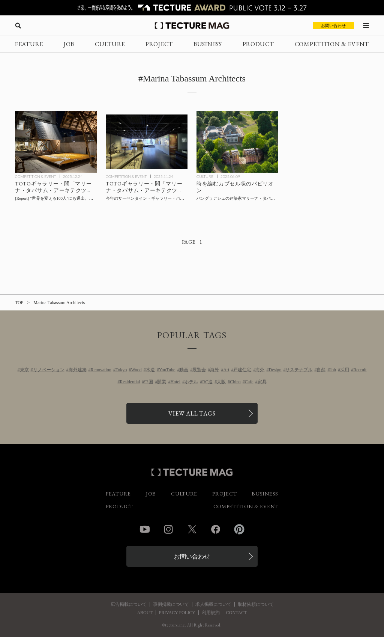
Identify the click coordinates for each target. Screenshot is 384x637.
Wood (136, 369)
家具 (262, 381)
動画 (183, 369)
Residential (130, 381)
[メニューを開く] (366, 26)
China (235, 381)
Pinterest (239, 529)
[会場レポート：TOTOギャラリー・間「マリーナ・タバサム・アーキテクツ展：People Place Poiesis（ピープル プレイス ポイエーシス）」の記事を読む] (56, 142)
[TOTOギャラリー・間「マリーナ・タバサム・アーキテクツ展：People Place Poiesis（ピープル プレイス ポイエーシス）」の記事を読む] (147, 142)
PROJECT (159, 44)
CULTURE (110, 44)
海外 (214, 369)
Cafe (249, 381)
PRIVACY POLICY (177, 612)
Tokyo (121, 369)
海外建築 (78, 369)
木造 (150, 369)
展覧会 (199, 369)
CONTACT (236, 612)
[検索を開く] (18, 26)
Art (226, 369)
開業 (161, 381)
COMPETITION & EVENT (332, 44)
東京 (24, 369)
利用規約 (211, 612)
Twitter (192, 529)
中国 (148, 381)
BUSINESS (208, 44)
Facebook (215, 529)
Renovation (101, 369)
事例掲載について (171, 604)
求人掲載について (213, 604)
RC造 (207, 381)
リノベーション (48, 369)
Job (333, 369)
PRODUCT (258, 44)
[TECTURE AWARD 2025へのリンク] (192, 7)
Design (274, 369)
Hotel (175, 381)
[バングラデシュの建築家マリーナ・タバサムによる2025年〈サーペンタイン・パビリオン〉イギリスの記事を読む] (237, 142)
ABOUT (144, 612)
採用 (344, 369)
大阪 (221, 381)
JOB (69, 44)
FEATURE (29, 44)
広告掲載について (129, 604)
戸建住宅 (242, 369)
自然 (321, 369)
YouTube (167, 369)
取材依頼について (256, 604)
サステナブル (298, 369)
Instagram (168, 529)
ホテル (191, 381)
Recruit (359, 369)
